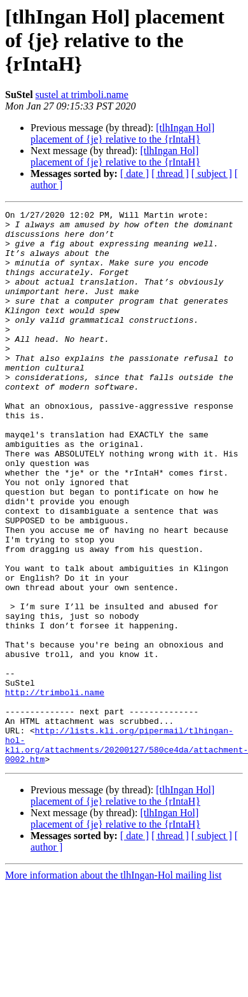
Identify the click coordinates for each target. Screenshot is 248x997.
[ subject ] (211, 173)
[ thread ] (170, 173)
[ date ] (134, 173)
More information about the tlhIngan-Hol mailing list (113, 985)
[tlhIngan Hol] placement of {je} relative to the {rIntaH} (122, 133)
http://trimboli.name (54, 789)
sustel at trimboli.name (82, 94)
